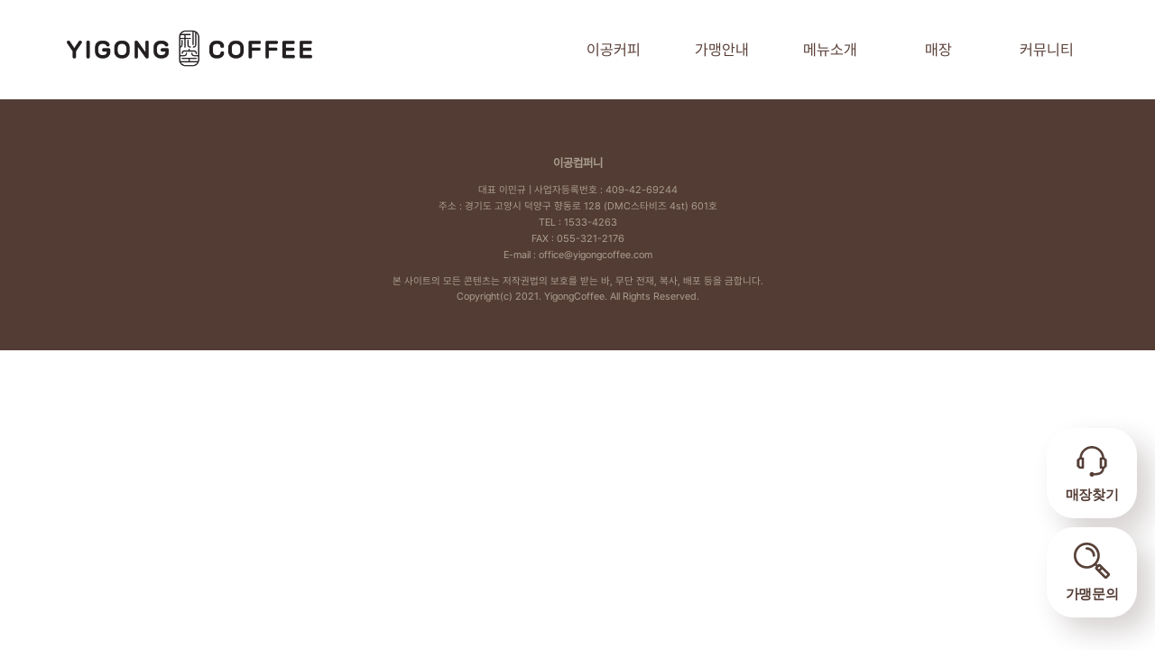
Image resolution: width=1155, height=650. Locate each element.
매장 (938, 50)
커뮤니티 (1047, 50)
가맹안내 (722, 50)
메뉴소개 (830, 50)
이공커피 (614, 50)
